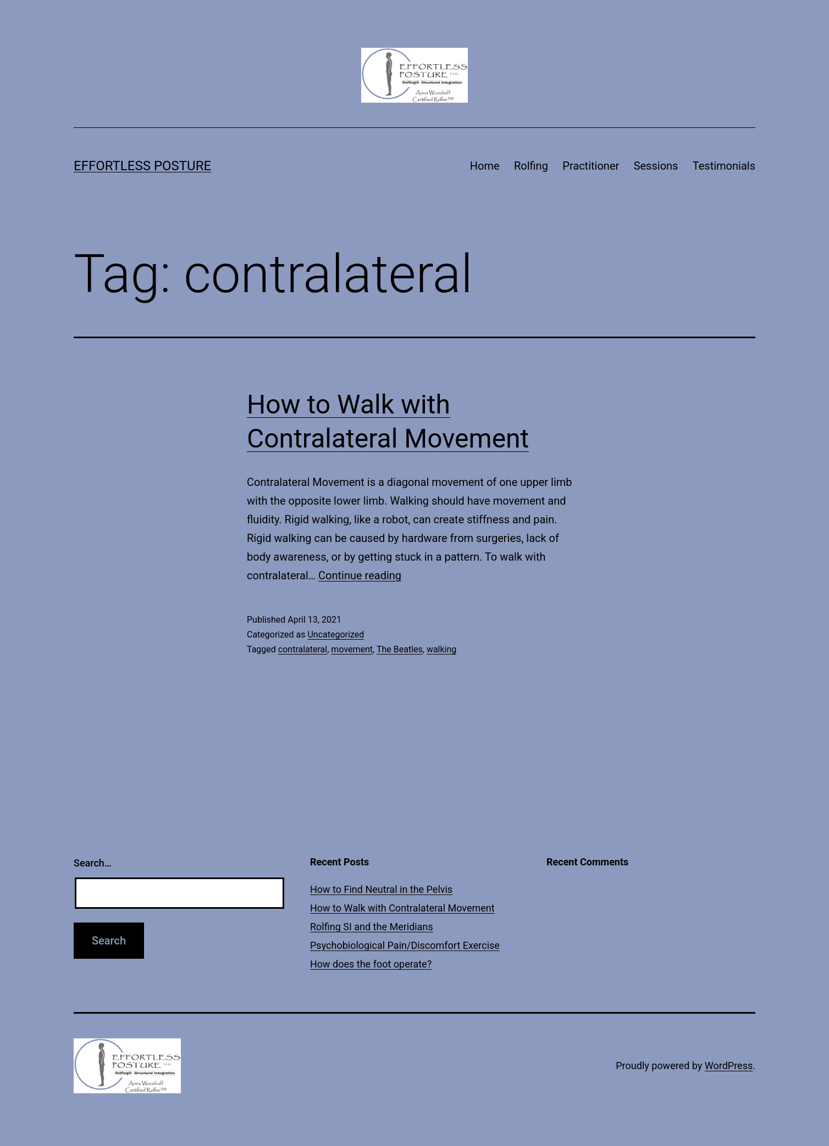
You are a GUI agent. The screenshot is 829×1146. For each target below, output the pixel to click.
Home (485, 165)
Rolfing (531, 165)
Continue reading (359, 575)
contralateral (302, 649)
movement (352, 649)
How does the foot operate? (371, 964)
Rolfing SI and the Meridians (371, 926)
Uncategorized (335, 634)
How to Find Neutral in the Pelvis (381, 889)
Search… (93, 863)
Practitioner (590, 165)
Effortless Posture (142, 166)
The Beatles (400, 649)
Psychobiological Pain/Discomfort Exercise (405, 945)
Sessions (656, 165)
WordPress (729, 1065)
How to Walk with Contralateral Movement (402, 908)
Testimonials (724, 165)
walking (441, 649)
